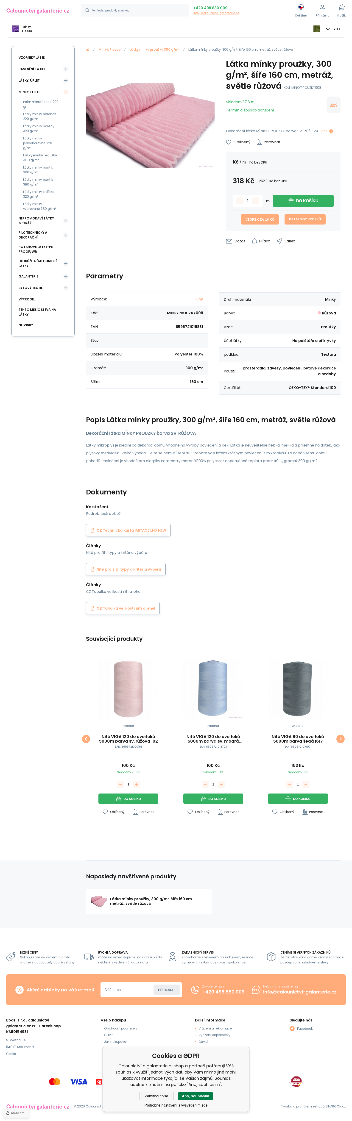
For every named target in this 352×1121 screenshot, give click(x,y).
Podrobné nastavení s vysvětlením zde (176, 1105)
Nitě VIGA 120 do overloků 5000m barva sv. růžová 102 (128, 739)
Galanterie (28, 276)
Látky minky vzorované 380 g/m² (39, 206)
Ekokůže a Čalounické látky (38, 263)
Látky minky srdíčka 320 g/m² (38, 194)
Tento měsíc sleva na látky (37, 312)
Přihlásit (166, 990)
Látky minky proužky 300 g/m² (154, 49)
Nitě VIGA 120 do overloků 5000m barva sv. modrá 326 (213, 739)
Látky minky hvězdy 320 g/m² (38, 128)
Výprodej (27, 299)
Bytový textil (31, 288)
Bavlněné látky (32, 69)
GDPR (108, 1035)
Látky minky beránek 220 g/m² (39, 116)
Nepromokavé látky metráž (36, 220)
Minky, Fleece (109, 49)
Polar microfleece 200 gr (41, 104)
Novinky (26, 325)
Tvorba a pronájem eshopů (303, 1106)
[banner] (37, 11)
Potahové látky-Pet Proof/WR (37, 249)
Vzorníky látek (32, 57)
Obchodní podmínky (120, 1028)
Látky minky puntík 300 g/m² (38, 170)
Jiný (333, 105)
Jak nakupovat (116, 1041)
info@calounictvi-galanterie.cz (216, 13)
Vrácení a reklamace (215, 1028)
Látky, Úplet (29, 80)
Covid (203, 1041)
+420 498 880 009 (210, 8)
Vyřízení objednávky (214, 1035)
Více (324, 131)
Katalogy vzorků (305, 219)
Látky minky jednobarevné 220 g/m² (37, 143)
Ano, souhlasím (195, 1096)
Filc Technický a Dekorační (33, 235)
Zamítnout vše (156, 1096)
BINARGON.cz (336, 1106)
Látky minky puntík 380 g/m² (38, 182)
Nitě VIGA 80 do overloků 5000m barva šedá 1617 (298, 739)
